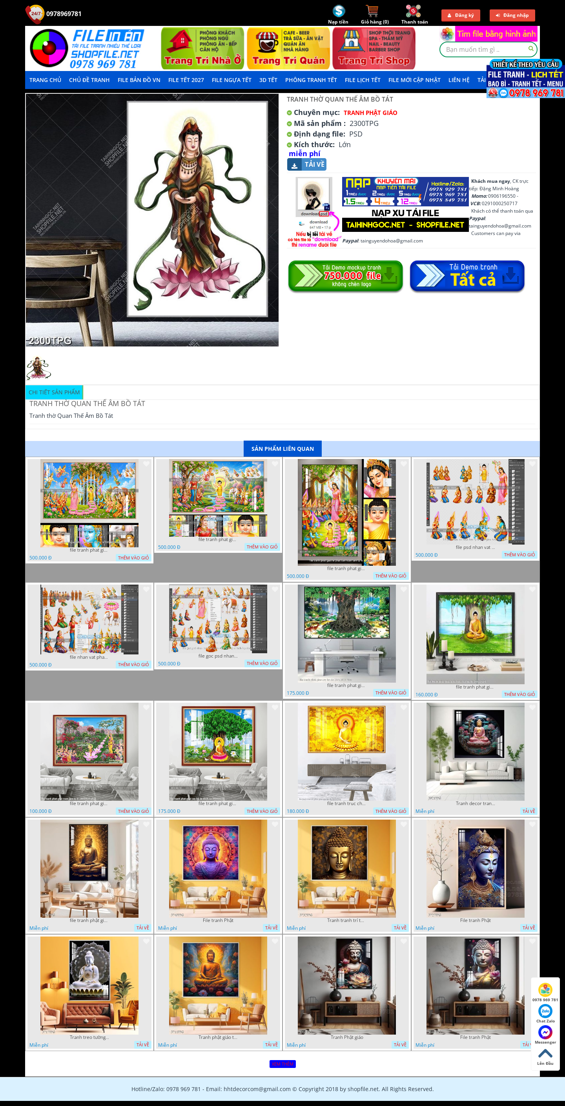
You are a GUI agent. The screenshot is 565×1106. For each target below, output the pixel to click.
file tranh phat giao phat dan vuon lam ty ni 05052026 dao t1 (218, 539)
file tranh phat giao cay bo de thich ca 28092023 (218, 803)
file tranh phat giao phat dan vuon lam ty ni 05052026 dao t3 (89, 550)
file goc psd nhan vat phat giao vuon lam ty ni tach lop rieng (218, 656)
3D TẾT (268, 80)
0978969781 (53, 13)
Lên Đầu (545, 1056)
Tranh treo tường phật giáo (89, 1037)
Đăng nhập (512, 15)
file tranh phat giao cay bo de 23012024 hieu (346, 685)
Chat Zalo (545, 1014)
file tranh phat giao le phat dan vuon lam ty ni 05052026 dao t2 (346, 568)
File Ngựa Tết (232, 80)
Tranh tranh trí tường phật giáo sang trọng (346, 920)
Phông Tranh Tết (311, 80)
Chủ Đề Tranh (89, 80)
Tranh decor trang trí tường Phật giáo (475, 803)
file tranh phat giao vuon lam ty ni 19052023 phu (89, 803)
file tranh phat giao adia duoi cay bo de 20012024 (475, 687)
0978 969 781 (545, 992)
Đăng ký (461, 15)
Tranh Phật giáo (347, 1037)
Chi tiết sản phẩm (54, 392)
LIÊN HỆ (459, 80)
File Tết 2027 (186, 80)
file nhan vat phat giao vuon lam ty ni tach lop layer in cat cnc (89, 657)
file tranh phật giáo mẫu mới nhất (89, 920)
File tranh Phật (218, 920)
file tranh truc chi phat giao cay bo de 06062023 (346, 803)
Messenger (545, 1035)
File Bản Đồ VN (139, 80)
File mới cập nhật (414, 80)
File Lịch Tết (363, 80)
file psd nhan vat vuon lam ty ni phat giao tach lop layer (475, 547)
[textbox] (488, 49)
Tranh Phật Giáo (370, 113)
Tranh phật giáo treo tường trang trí (218, 1037)
